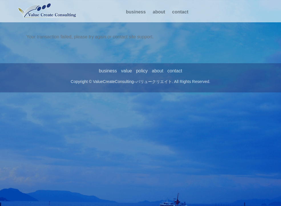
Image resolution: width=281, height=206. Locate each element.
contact (180, 11)
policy (142, 70)
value (126, 70)
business (136, 11)
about (159, 11)
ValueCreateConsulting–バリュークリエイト (132, 81)
